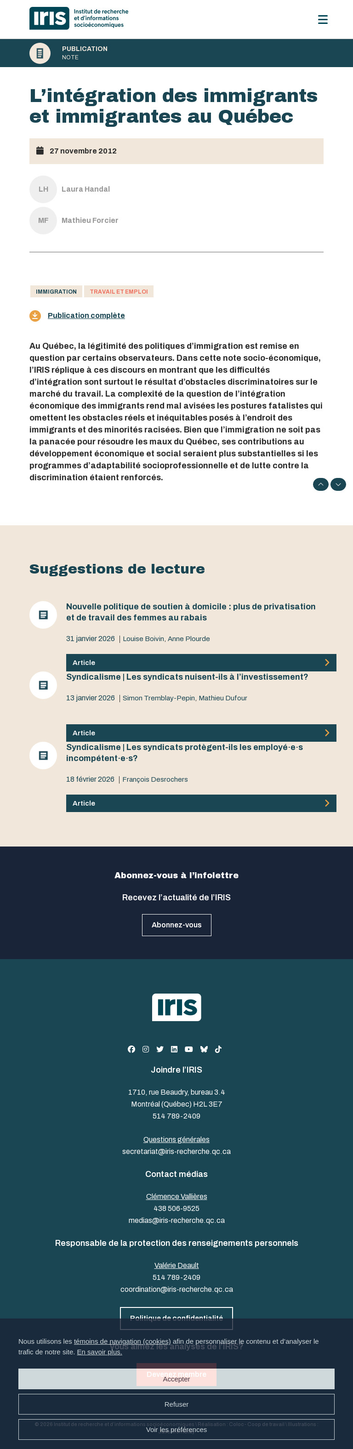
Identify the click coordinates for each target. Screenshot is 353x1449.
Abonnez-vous (177, 925)
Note (70, 57)
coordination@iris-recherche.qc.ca (176, 1289)
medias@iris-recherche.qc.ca (177, 1220)
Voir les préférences (176, 1429)
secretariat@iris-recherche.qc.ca (176, 1151)
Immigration (56, 292)
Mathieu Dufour (223, 698)
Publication (85, 49)
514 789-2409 (176, 1116)
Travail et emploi (119, 292)
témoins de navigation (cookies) (122, 1341)
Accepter (176, 1379)
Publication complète (77, 316)
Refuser (177, 1404)
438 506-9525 (176, 1208)
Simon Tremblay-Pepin (159, 698)
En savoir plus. (99, 1352)
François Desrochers (155, 779)
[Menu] (323, 19)
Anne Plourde (189, 639)
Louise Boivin (143, 639)
